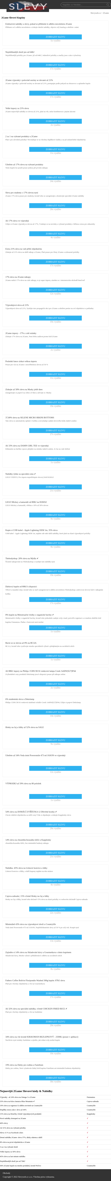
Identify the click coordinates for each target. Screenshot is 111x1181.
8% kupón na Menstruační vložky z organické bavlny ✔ (29, 615)
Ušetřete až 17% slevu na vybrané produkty (24, 164)
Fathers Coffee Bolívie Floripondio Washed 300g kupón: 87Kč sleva (35, 980)
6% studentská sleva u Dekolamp (19, 699)
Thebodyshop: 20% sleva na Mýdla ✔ (21, 558)
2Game (106, 13)
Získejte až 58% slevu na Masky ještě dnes (23, 389)
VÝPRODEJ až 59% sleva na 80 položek (23, 783)
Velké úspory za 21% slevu (17, 108)
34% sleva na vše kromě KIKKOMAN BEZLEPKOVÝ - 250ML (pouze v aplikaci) (41, 1037)
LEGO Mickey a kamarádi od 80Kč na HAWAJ (26, 502)
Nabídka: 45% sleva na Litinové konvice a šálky (26, 868)
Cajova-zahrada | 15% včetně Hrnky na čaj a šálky (27, 896)
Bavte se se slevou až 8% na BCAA (20, 643)
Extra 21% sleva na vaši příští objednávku (23, 249)
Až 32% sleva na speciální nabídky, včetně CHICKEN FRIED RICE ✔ (36, 1009)
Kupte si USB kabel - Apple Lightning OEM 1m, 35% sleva (31, 530)
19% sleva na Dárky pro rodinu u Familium (24, 1065)
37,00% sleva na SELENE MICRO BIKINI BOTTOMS (29, 417)
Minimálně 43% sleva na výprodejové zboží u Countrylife (30, 924)
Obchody (6, 1173)
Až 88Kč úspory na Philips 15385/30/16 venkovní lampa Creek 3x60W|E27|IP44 (40, 671)
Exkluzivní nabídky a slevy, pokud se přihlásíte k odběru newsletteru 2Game (38, 24)
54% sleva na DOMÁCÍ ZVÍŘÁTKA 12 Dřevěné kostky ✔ (31, 812)
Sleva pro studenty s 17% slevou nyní (21, 192)
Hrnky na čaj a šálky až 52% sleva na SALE (24, 727)
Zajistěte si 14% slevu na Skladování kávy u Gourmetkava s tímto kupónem (38, 952)
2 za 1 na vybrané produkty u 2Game (21, 136)
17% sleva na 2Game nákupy (18, 277)
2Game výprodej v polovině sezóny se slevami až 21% (29, 80)
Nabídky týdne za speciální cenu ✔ (20, 474)
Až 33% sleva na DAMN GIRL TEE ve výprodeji (27, 446)
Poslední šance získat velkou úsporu (21, 361)
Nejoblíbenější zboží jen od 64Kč (19, 52)
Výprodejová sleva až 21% (17, 305)
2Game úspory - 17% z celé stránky (20, 333)
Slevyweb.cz (96, 13)
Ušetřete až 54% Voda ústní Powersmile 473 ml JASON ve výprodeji (35, 755)
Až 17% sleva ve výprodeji (17, 221)
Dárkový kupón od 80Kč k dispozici (21, 586)
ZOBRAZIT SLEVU (55, 37)
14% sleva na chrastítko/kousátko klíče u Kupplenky (28, 840)
